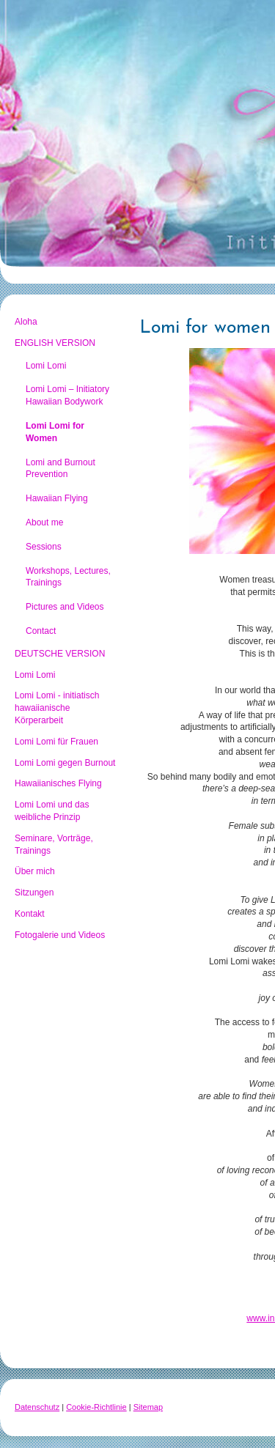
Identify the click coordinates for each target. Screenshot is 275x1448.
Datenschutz (37, 1407)
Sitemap (148, 1407)
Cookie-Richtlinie (96, 1407)
